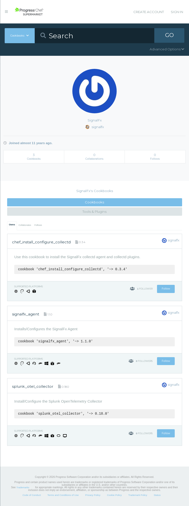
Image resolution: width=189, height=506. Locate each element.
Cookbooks (94, 202)
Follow (166, 288)
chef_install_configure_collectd (41, 242)
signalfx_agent (25, 314)
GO (169, 35)
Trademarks (22, 487)
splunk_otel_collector (32, 386)
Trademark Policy (137, 495)
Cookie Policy (114, 495)
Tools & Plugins (94, 212)
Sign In (177, 12)
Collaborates (24, 225)
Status (157, 495)
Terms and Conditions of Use (63, 495)
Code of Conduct (31, 495)
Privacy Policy (92, 495)
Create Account (148, 12)
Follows (38, 225)
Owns (12, 224)
